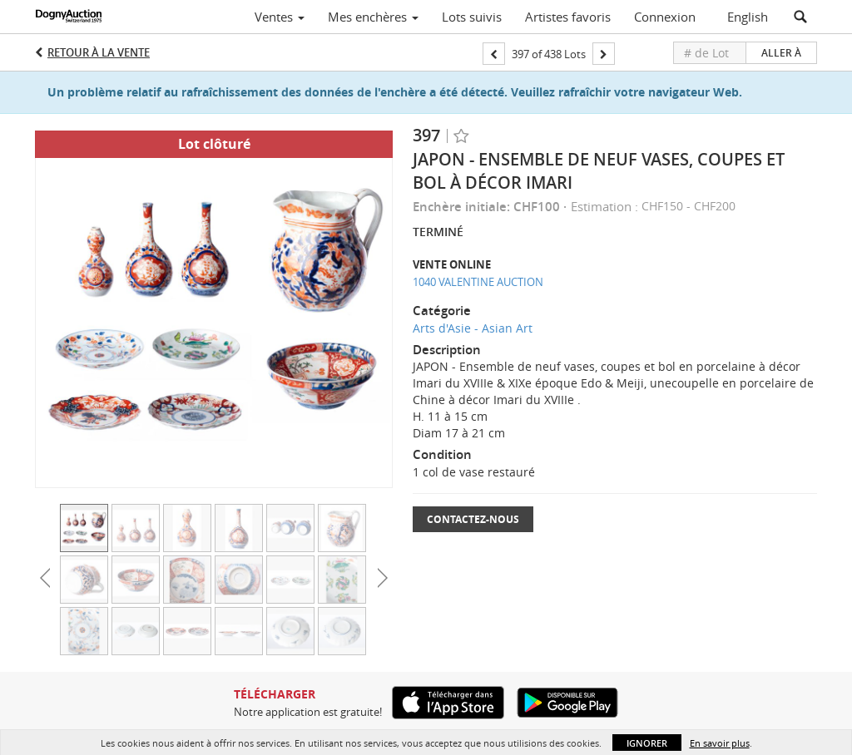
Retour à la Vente (98, 52)
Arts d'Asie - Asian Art (472, 328)
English (747, 16)
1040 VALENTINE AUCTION (478, 281)
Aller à (781, 53)
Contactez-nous (473, 519)
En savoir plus (720, 743)
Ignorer (647, 743)
